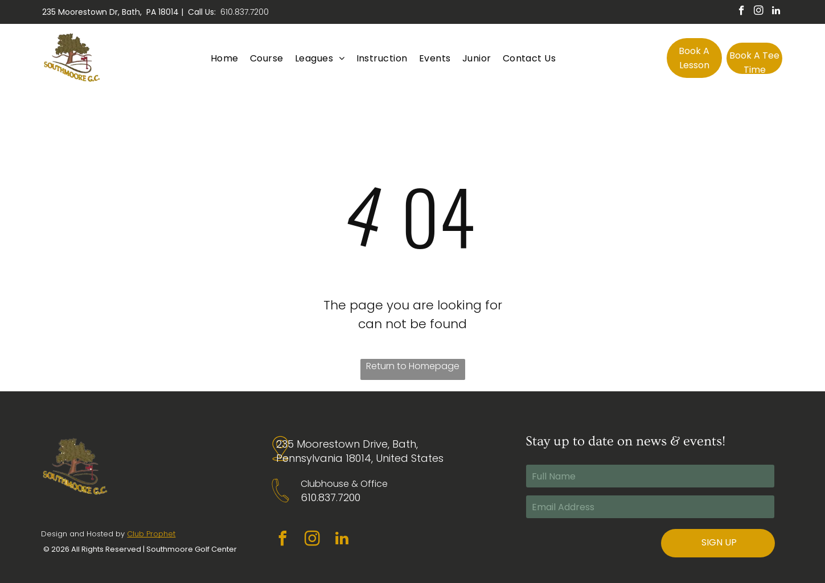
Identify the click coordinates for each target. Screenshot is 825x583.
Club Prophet (151, 533)
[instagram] (759, 11)
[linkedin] (776, 11)
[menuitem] (224, 58)
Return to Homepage (412, 366)
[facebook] (741, 11)
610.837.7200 (244, 12)
